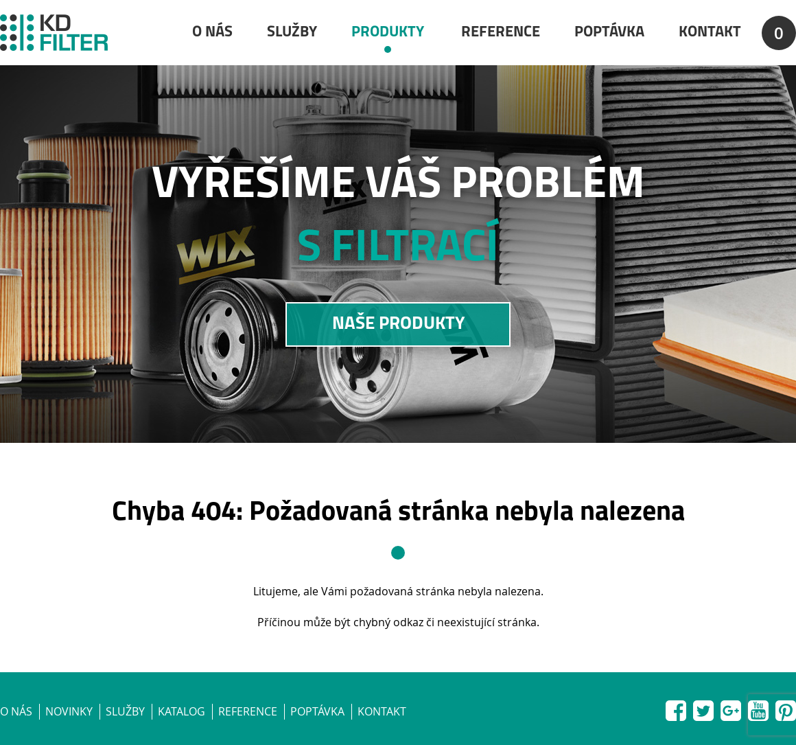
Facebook (676, 707)
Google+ (731, 707)
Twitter (703, 707)
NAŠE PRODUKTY (398, 324)
